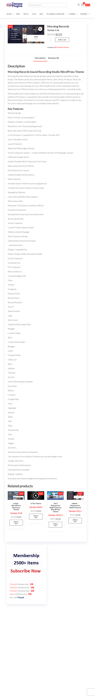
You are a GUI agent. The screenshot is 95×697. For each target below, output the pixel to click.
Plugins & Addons (55, 14)
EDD (18, 14)
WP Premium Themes (61, 47)
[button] (40, 29)
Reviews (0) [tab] (53, 58)
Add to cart (62, 40)
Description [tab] (40, 58)
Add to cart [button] (16, 522)
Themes (83, 14)
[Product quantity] (51, 40)
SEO (41, 14)
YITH (34, 14)
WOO (26, 14)
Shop (9, 14)
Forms (72, 14)
